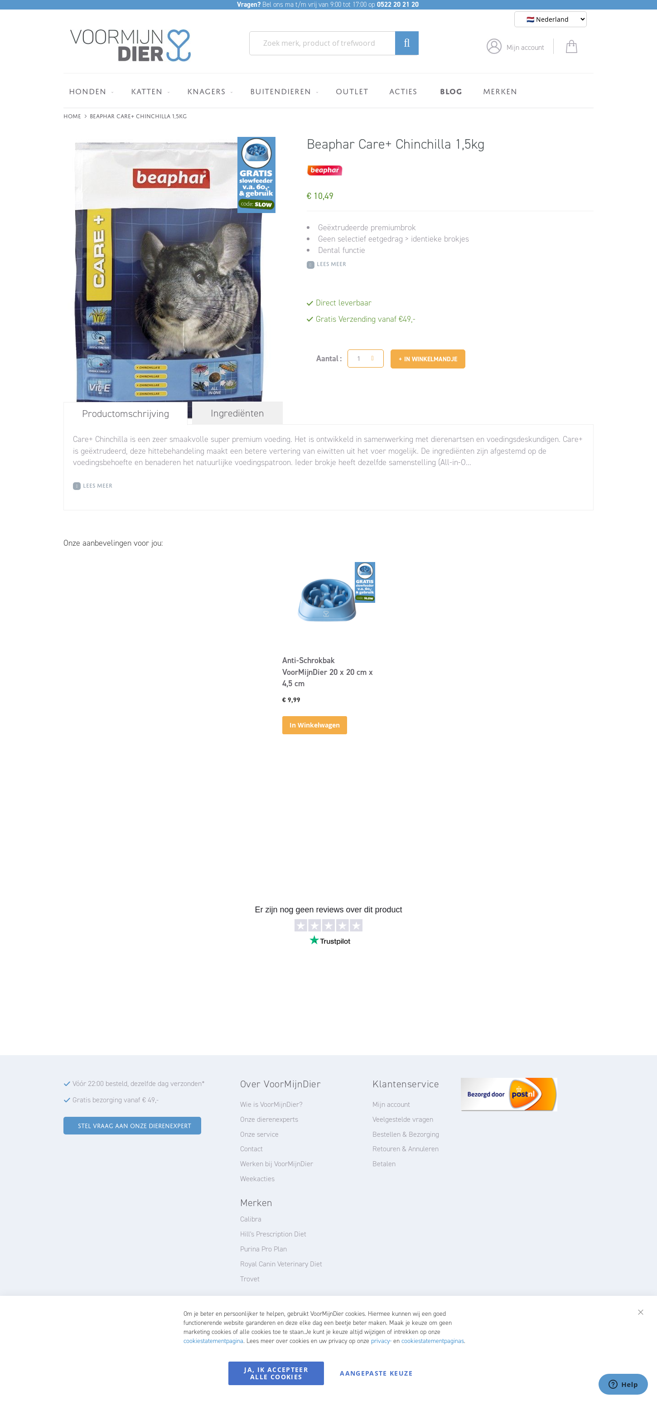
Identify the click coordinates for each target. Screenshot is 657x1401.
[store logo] (130, 45)
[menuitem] (89, 91)
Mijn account (525, 47)
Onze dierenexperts (269, 1119)
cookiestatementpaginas (432, 1341)
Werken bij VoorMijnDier (276, 1163)
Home (72, 115)
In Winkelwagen (315, 725)
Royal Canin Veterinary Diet (281, 1264)
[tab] (125, 413)
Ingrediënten (237, 413)
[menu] (328, 90)
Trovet (250, 1279)
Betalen (384, 1163)
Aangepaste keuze (376, 1373)
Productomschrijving (125, 413)
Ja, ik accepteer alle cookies (276, 1373)
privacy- (381, 1341)
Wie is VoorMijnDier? (271, 1104)
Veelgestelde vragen (402, 1119)
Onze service (259, 1134)
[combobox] (334, 43)
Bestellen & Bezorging (405, 1134)
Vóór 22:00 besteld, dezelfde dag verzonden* (138, 1083)
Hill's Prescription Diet (273, 1234)
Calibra (250, 1219)
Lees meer (331, 263)
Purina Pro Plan (263, 1249)
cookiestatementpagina (213, 1341)
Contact (251, 1149)
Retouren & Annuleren (405, 1149)
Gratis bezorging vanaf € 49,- (115, 1100)
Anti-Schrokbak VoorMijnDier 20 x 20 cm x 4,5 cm (327, 672)
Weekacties (257, 1178)
